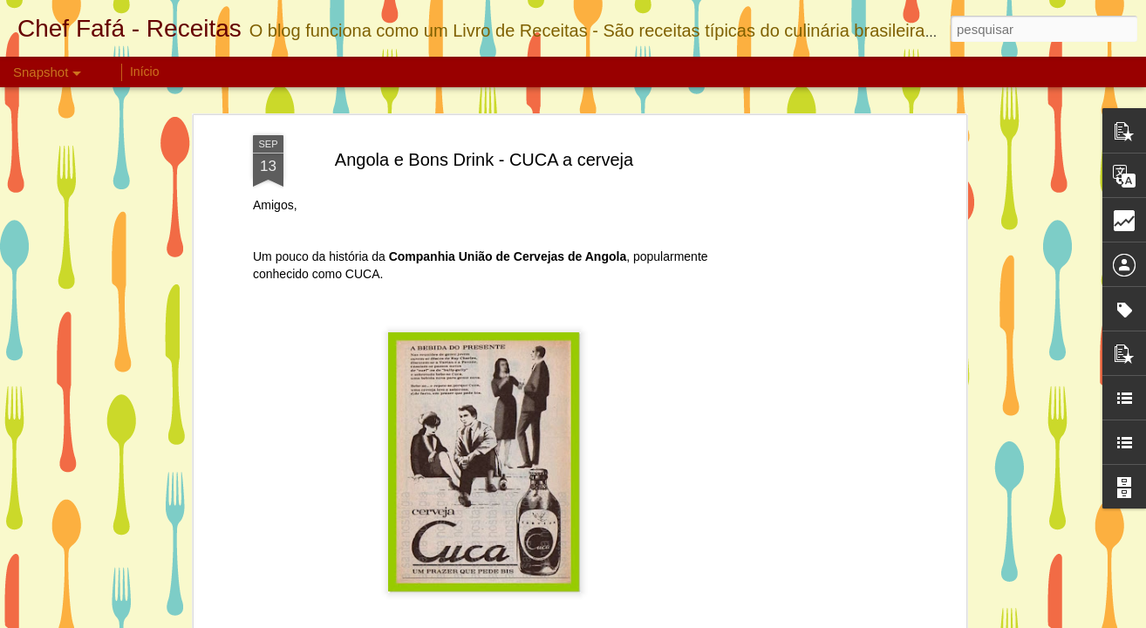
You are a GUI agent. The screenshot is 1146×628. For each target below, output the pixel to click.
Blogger (742, 618)
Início (144, 71)
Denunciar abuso (800, 618)
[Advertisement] (811, 317)
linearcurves (632, 618)
